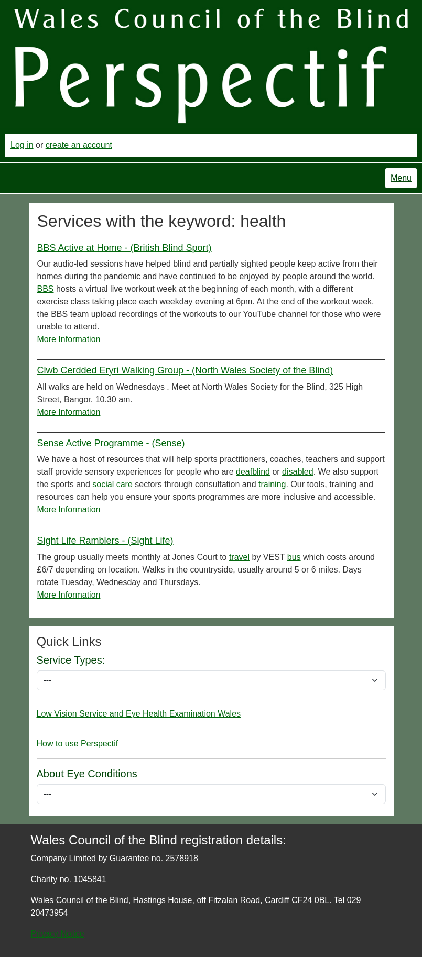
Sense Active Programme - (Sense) (111, 443)
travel (239, 557)
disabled (297, 471)
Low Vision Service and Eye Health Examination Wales (139, 713)
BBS (45, 288)
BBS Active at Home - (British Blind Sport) (124, 248)
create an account (79, 144)
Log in (22, 144)
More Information (69, 339)
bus (294, 557)
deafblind (253, 471)
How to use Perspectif (77, 743)
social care (112, 484)
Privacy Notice (57, 933)
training (272, 484)
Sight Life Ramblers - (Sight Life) (105, 540)
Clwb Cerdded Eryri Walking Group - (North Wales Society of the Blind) (185, 370)
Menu (401, 177)
